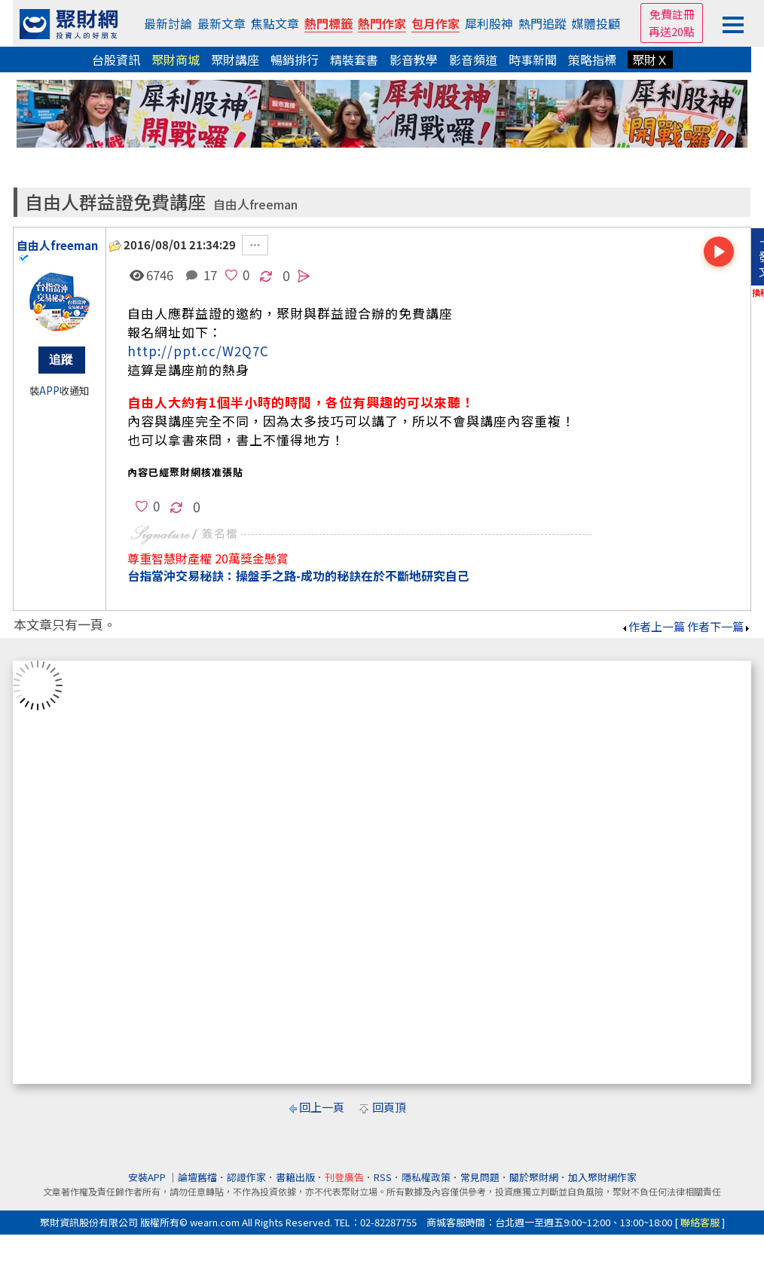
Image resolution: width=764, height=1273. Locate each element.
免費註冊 (672, 14)
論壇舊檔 (197, 1177)
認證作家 (246, 1177)
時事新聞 (533, 59)
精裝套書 (354, 59)
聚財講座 (235, 59)
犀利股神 (489, 23)
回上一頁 (321, 1107)
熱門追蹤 (542, 23)
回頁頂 (389, 1107)
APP (49, 390)
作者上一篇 (653, 626)
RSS (383, 1177)
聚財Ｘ (650, 59)
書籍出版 (295, 1177)
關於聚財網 (533, 1177)
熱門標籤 (328, 23)
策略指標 (592, 59)
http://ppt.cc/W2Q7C (198, 350)
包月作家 (435, 23)
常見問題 (480, 1177)
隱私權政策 (426, 1177)
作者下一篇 (719, 626)
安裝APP (148, 1177)
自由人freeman (255, 204)
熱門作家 (382, 23)
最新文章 (221, 23)
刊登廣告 (344, 1177)
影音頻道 (473, 59)
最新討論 (168, 23)
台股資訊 (116, 59)
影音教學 (414, 59)
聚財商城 (175, 59)
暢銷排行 (294, 59)
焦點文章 (275, 23)
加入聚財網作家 (602, 1177)
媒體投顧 (596, 23)
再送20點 (672, 31)
